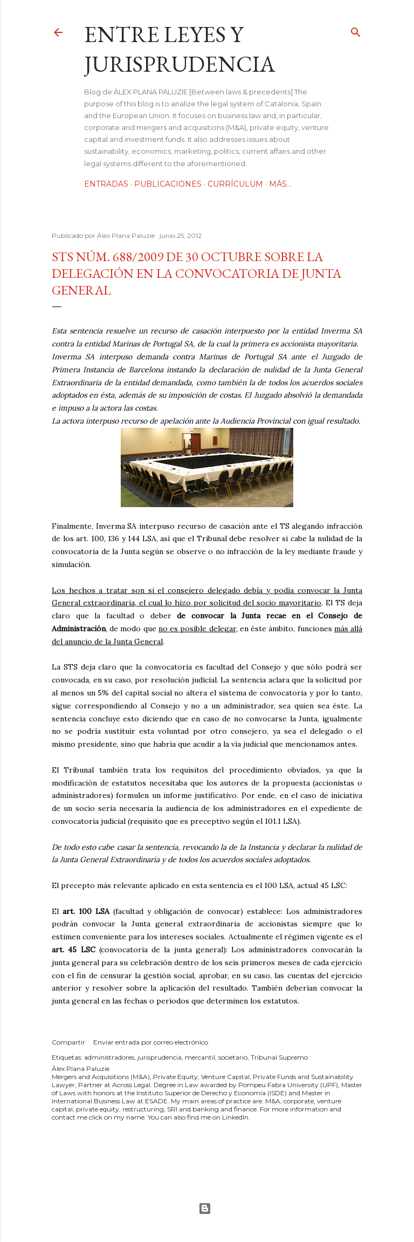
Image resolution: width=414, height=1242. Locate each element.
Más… (280, 184)
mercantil (200, 1057)
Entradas (106, 184)
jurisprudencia (159, 1057)
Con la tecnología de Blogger (204, 1208)
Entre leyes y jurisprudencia (179, 49)
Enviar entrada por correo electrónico (150, 1042)
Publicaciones (168, 184)
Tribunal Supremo (279, 1057)
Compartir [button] (68, 1042)
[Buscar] (355, 29)
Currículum (235, 184)
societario (232, 1057)
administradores (109, 1057)
